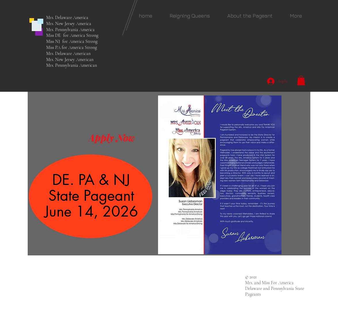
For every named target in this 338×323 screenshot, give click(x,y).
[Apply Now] (111, 137)
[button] (190, 15)
